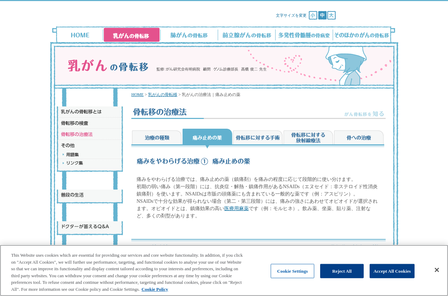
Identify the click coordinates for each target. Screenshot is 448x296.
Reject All (342, 277)
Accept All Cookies (392, 277)
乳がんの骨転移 (162, 94)
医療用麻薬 (236, 208)
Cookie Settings (292, 277)
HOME (137, 94)
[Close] (437, 276)
